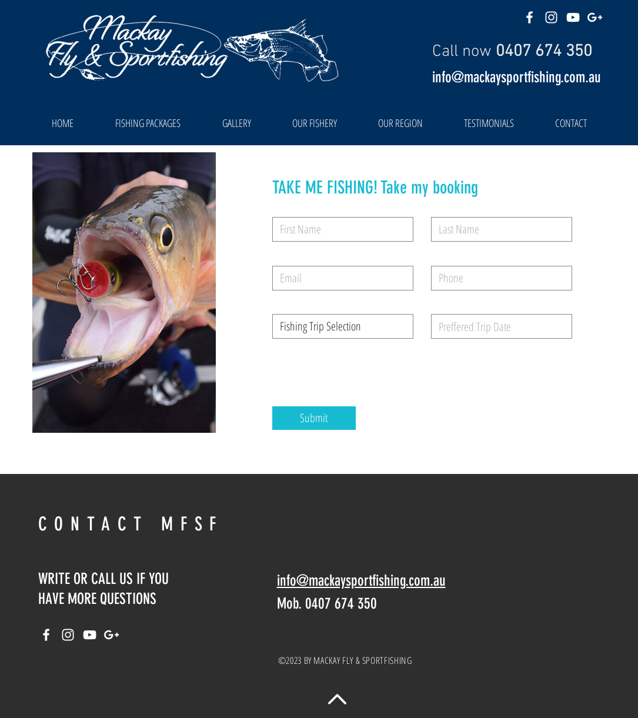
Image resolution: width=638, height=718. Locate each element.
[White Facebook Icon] (529, 17)
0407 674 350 (544, 52)
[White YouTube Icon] (573, 17)
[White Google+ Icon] (595, 17)
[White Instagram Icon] (551, 17)
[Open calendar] (555, 326)
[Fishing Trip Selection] (342, 326)
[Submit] (314, 418)
